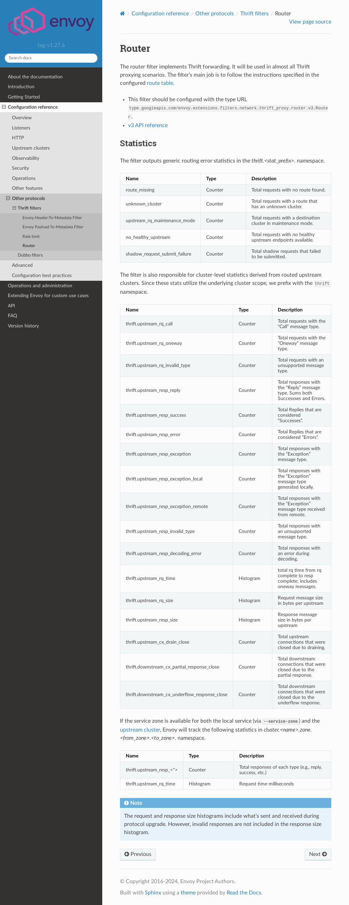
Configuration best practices (42, 275)
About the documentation (35, 76)
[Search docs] (51, 58)
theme (188, 892)
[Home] (122, 13)
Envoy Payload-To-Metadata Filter (52, 227)
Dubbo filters (30, 255)
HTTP (18, 137)
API (11, 305)
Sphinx (153, 892)
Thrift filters (27, 208)
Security (20, 168)
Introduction (21, 86)
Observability (25, 158)
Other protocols (25, 199)
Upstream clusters (31, 148)
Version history (23, 325)
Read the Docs (244, 892)
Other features (27, 188)
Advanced (22, 265)
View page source (310, 22)
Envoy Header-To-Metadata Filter (52, 218)
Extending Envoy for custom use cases (48, 295)
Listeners (21, 128)
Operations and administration (40, 285)
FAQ (12, 315)
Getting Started (24, 96)
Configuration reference (30, 107)
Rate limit (31, 237)
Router (28, 246)
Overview (22, 117)
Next (318, 854)
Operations (23, 178)
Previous (137, 854)
